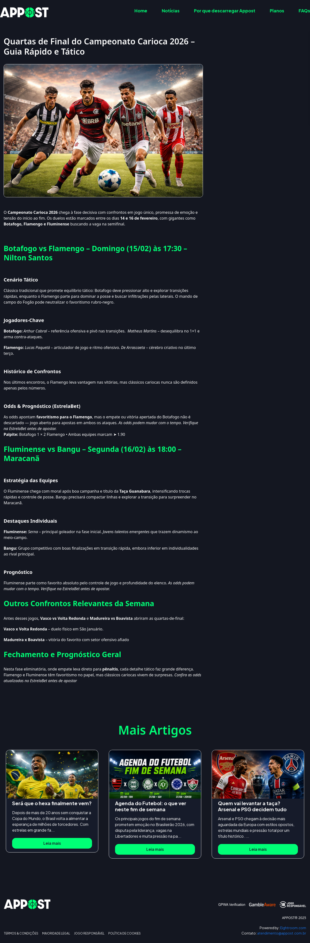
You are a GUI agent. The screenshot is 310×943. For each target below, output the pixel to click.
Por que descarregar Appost (224, 10)
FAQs (304, 10)
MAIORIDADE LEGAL (56, 933)
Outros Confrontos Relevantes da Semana (264, 96)
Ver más (262, 120)
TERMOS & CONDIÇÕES (21, 933)
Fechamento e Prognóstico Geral (256, 105)
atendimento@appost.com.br (273, 933)
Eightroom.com (283, 928)
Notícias (170, 10)
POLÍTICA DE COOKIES (124, 933)
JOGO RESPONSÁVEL (89, 933)
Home (140, 10)
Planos (277, 10)
